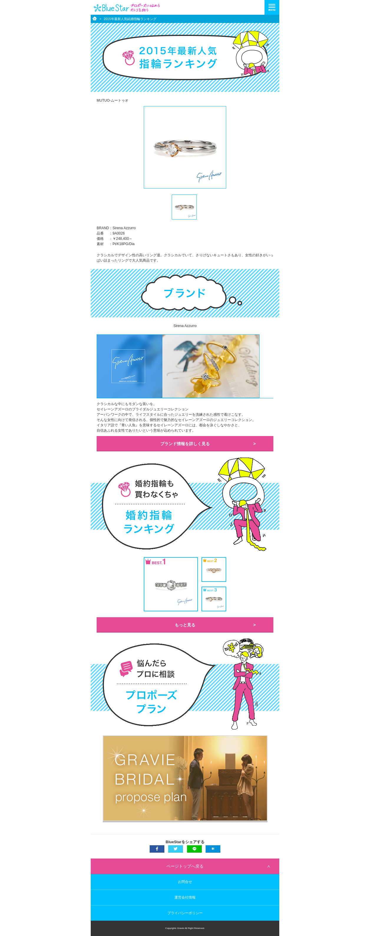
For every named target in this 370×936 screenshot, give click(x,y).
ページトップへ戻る (185, 866)
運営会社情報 (185, 897)
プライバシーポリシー (185, 913)
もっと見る (185, 625)
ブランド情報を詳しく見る (185, 443)
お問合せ (185, 882)
